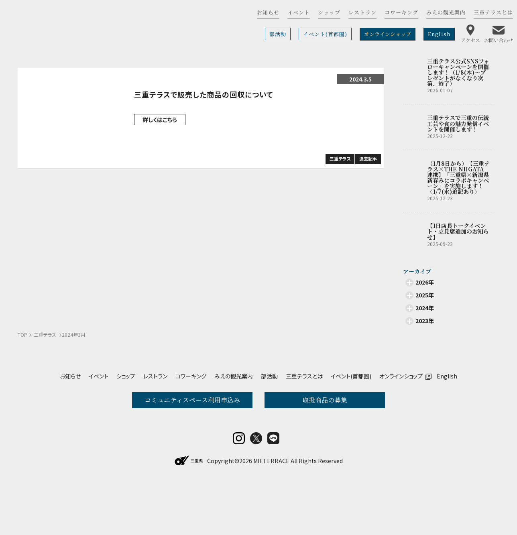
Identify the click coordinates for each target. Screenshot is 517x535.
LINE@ (273, 491)
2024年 (424, 308)
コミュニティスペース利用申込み (192, 400)
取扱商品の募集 (324, 400)
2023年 (424, 321)
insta (239, 491)
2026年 (424, 282)
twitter (256, 491)
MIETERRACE (271, 513)
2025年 (424, 295)
